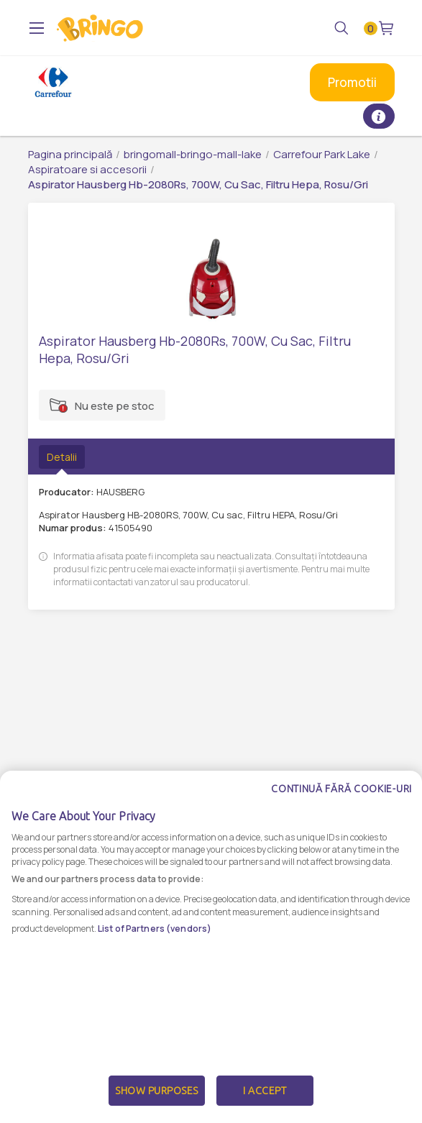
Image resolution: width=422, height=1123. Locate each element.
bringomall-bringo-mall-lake (193, 154)
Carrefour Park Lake (321, 154)
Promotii (352, 82)
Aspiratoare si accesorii (87, 169)
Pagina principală (70, 154)
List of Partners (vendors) (154, 961)
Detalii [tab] (62, 457)
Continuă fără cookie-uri (341, 822)
